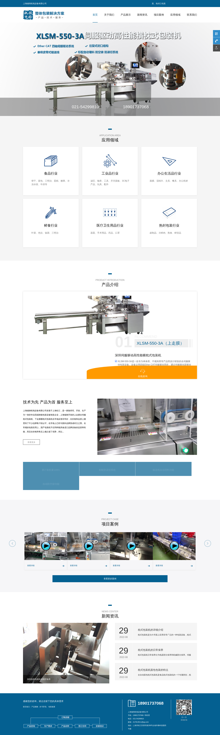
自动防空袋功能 (175, 446)
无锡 (65, 724)
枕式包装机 (51, 714)
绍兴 (149, 724)
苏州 (81, 724)
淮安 (100, 724)
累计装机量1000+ (45, 446)
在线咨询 (187, 345)
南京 (59, 724)
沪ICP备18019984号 (60, 711)
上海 (41, 724)
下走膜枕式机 (103, 714)
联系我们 (192, 14)
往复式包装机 (64, 714)
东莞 (25, 727)
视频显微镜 (38, 719)
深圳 (188, 724)
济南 (160, 724)
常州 (76, 724)
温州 (133, 724)
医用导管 (72, 719)
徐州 (70, 724)
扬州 (111, 724)
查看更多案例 (110, 544)
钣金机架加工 (50, 719)
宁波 (127, 724)
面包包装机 (77, 714)
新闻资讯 (142, 14)
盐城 (105, 724)
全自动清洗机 (62, 719)
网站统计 (4, 733)
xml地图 (175, 714)
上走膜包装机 (89, 714)
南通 (87, 724)
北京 (35, 724)
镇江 (116, 724)
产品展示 (126, 14)
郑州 (171, 724)
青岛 (166, 724)
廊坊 (54, 724)
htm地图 (183, 714)
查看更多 (31, 419)
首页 (95, 14)
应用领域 (175, 14)
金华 (155, 724)
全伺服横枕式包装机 (119, 714)
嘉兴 (138, 724)
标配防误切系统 (88, 446)
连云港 (93, 724)
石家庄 (47, 724)
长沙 (177, 724)
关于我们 (109, 14)
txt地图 (191, 714)
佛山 (193, 724)
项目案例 (159, 14)
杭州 (122, 724)
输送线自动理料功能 (131, 446)
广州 (182, 724)
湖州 (144, 724)
